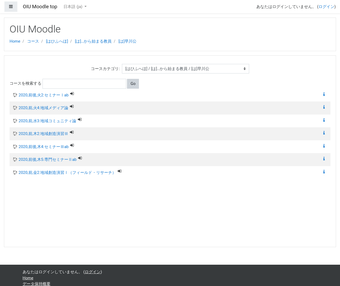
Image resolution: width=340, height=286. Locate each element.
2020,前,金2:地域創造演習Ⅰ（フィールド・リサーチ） (67, 172)
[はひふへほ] (57, 41)
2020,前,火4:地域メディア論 (43, 107)
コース (33, 41)
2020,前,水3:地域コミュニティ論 (47, 121)
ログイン (326, 6)
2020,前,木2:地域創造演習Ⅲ (43, 133)
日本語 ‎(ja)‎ (73, 6)
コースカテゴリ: (105, 68)
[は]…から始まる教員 (93, 41)
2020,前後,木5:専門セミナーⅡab (47, 159)
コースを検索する (25, 83)
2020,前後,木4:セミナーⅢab (44, 146)
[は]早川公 (127, 41)
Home (15, 41)
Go (132, 83)
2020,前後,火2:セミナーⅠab (44, 95)
